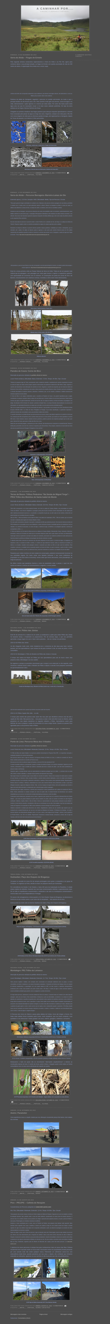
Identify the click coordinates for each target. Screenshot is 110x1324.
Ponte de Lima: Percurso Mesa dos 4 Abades (30, 742)
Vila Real (39, 174)
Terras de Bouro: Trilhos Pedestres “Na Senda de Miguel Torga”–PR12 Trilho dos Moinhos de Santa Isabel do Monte (39, 495)
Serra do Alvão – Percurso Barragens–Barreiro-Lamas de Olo (38, 195)
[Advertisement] (48, 185)
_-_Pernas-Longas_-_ (25, 361)
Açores (38, 1307)
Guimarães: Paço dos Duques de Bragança (29, 877)
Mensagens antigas (66, 1314)
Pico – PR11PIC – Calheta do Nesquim (27, 1203)
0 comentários (61, 172)
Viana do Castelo (48, 485)
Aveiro (38, 1193)
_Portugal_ (31, 174)
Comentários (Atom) (24, 1318)
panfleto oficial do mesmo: (39, 375)
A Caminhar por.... (55, 8)
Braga (44, 621)
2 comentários (62, 959)
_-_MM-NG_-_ (22, 174)
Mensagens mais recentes (18, 1314)
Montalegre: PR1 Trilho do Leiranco (26, 970)
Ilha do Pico (46, 1307)
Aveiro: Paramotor (18, 1113)
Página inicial (43, 1314)
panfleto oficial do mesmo (39, 746)
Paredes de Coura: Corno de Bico (25, 371)
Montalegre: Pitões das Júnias (24, 630)
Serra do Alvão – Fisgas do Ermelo (26, 58)
